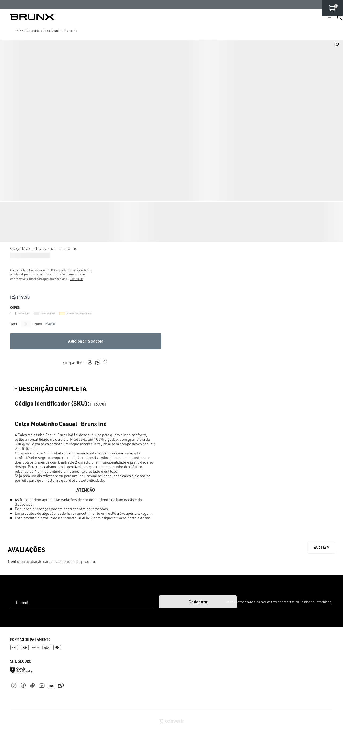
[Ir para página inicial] (20, 31)
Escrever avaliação (321, 548)
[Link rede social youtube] (43, 683)
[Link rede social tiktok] (33, 684)
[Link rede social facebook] (24, 684)
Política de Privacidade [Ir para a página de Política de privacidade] (315, 602)
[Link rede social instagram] (15, 684)
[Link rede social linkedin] (53, 683)
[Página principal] (27, 17)
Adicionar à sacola (85, 341)
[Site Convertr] (171, 721)
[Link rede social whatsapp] (61, 683)
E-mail (22, 602)
